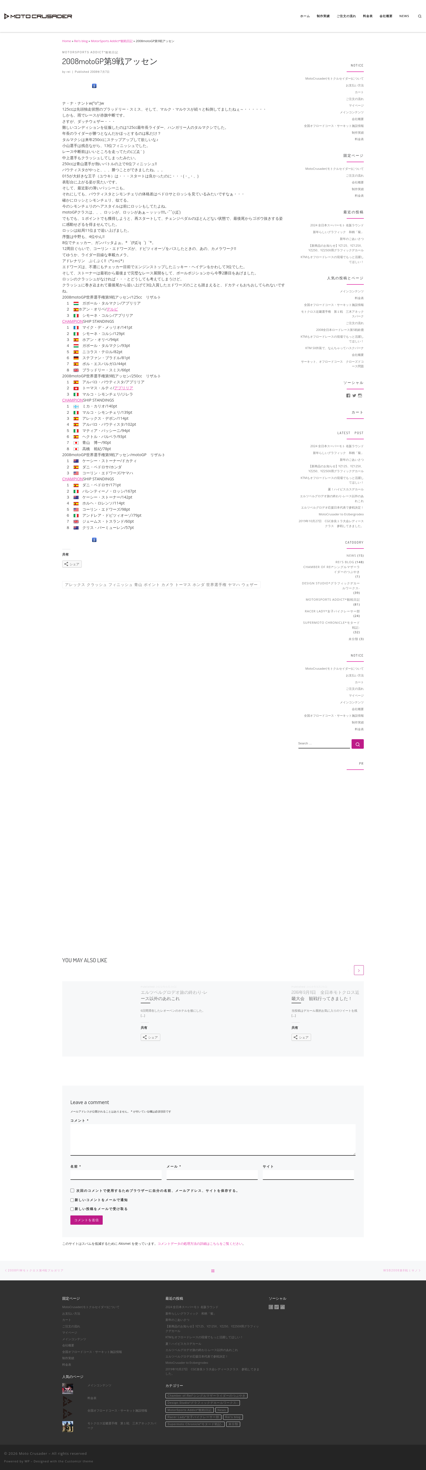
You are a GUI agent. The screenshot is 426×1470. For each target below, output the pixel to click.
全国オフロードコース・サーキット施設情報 (334, 126)
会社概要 (358, 119)
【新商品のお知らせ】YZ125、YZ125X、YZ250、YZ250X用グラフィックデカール (336, 247)
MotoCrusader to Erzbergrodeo (341, 514)
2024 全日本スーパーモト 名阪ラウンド (337, 225)
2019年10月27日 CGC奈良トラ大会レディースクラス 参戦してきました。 (331, 523)
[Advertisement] (331, 855)
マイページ (356, 105)
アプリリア (123, 315)
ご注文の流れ (355, 99)
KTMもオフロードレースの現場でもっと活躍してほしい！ (332, 259)
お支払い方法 (355, 85)
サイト (268, 1166)
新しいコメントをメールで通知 (101, 1200)
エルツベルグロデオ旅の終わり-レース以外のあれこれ (332, 498)
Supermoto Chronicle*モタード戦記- (331, 624)
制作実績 (358, 132)
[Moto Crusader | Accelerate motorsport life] (38, 15)
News (351, 555)
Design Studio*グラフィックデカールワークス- (331, 585)
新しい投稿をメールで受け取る (101, 1209)
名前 (75, 1166)
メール (174, 1166)
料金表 (359, 139)
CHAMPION (72, 321)
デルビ (112, 309)
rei (68, 71)
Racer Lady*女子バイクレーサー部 (332, 611)
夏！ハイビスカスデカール (346, 489)
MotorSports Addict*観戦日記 (112, 41)
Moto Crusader (33, 1453)
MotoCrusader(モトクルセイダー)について (334, 78)
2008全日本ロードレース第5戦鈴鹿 (340, 330)
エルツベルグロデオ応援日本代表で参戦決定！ (332, 507)
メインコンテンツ (352, 112)
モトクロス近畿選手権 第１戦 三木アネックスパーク (121, 1425)
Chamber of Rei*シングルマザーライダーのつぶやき (331, 569)
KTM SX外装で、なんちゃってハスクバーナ (334, 348)
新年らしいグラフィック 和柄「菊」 (338, 232)
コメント (79, 1121)
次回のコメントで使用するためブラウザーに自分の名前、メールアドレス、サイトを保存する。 (158, 1191)
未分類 (353, 639)
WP (27, 1461)
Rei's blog (81, 41)
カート (359, 92)
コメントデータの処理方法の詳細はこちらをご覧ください (200, 1243)
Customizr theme (79, 1461)
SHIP (87, 321)
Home (66, 41)
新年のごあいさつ (352, 239)
